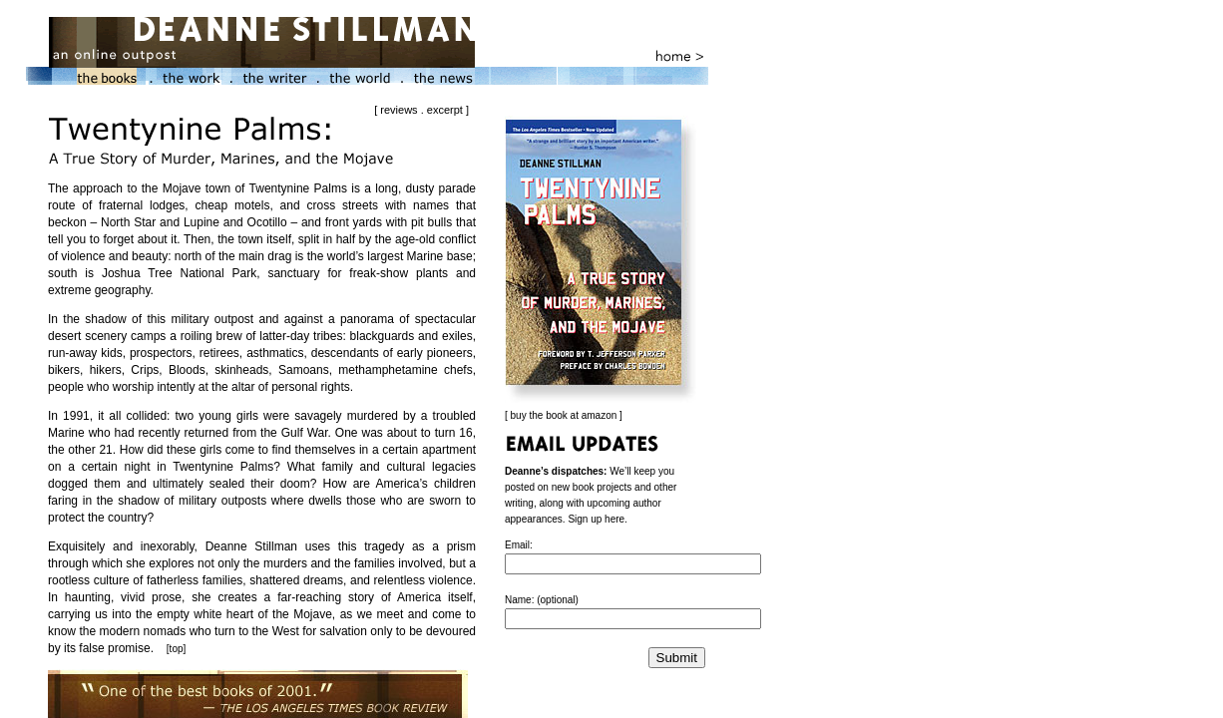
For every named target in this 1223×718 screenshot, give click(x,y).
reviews (398, 110)
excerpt (445, 110)
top (177, 648)
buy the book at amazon (564, 415)
